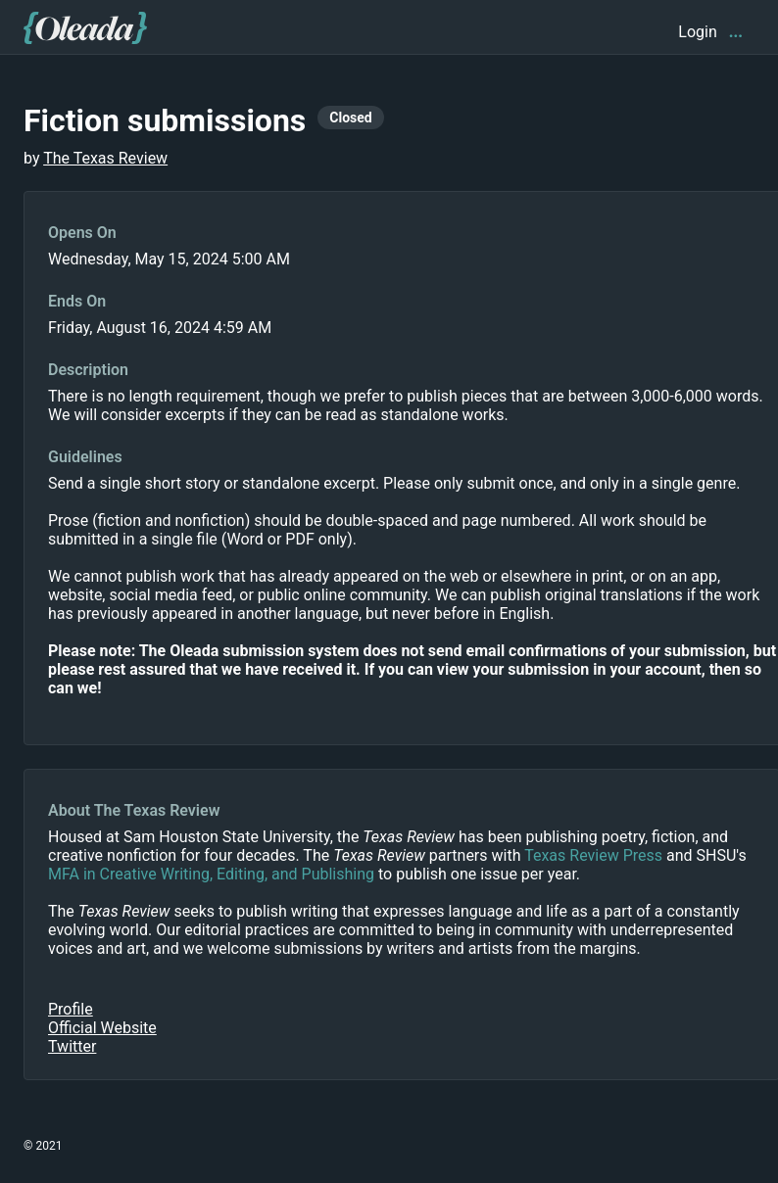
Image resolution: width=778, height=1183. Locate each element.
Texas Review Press (593, 855)
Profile (70, 1009)
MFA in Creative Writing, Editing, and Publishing (211, 874)
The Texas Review (105, 158)
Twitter (72, 1046)
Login (697, 32)
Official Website (102, 1027)
